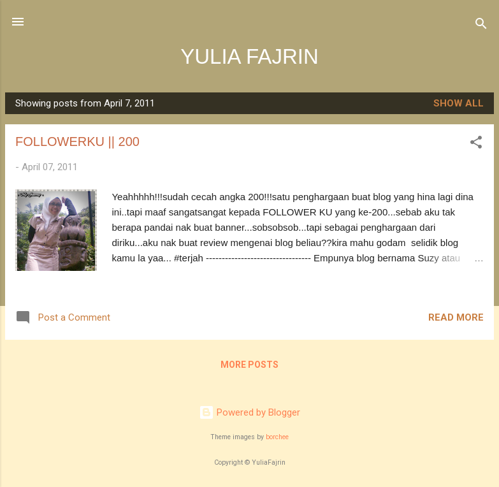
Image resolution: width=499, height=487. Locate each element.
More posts (249, 365)
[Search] (481, 25)
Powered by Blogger (249, 412)
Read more (456, 317)
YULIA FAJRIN (249, 56)
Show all (458, 103)
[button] (476, 144)
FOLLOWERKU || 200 (77, 141)
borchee (277, 437)
